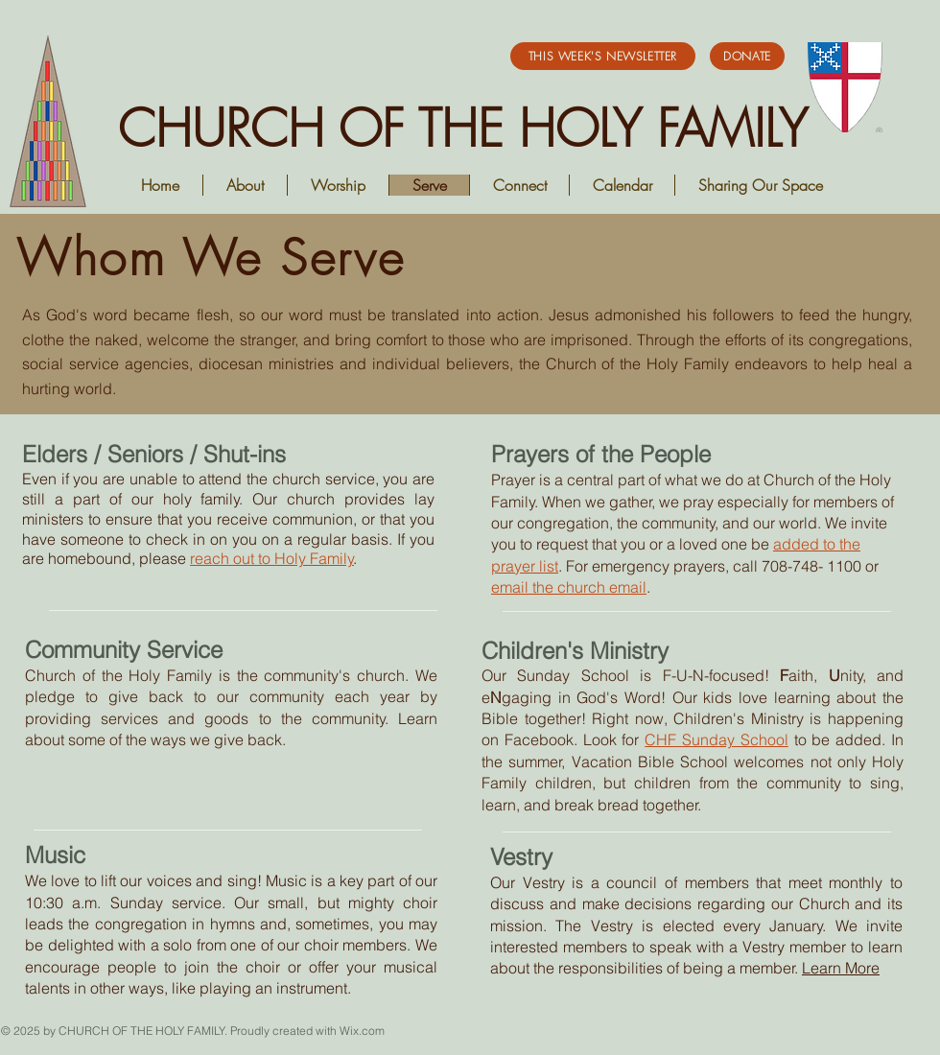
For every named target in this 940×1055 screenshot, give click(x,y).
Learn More (841, 967)
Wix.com (362, 1030)
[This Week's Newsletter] (602, 56)
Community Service (124, 650)
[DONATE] (747, 56)
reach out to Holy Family (272, 558)
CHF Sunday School (716, 739)
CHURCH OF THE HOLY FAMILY (463, 128)
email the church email (568, 587)
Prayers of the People (601, 454)
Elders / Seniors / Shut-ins (154, 454)
